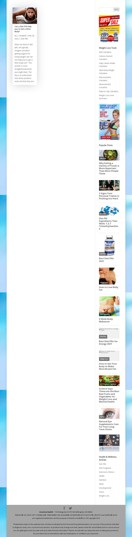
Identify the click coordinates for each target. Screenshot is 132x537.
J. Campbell (21, 35)
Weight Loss (104, 496)
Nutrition (102, 480)
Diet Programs (105, 468)
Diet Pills (24, 38)
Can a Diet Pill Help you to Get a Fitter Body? (23, 29)
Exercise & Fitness (106, 472)
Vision (101, 492)
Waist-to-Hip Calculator (108, 91)
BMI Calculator (105, 52)
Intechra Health (46, 512)
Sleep (101, 484)
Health (101, 476)
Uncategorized (105, 488)
